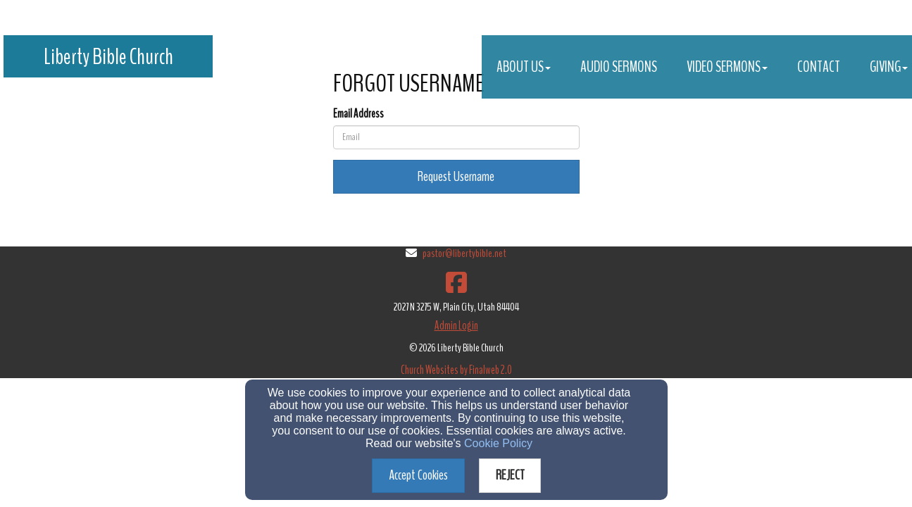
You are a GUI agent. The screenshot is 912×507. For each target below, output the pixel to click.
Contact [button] (818, 66)
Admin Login (456, 326)
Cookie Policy (498, 443)
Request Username (456, 176)
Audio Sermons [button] (618, 66)
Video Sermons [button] (727, 66)
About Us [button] (523, 66)
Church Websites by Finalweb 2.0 (456, 370)
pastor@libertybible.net (464, 253)
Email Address (358, 114)
